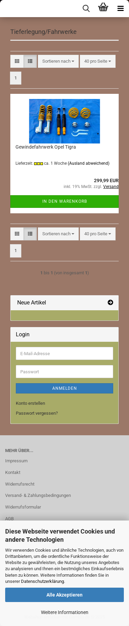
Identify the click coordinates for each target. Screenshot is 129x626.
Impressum (16, 460)
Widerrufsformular (23, 507)
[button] (17, 61)
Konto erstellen (30, 403)
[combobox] (58, 61)
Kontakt (12, 472)
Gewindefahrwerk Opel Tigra (45, 147)
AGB (9, 518)
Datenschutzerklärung (42, 581)
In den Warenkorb (64, 201)
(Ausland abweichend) (88, 163)
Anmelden (64, 388)
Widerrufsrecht (19, 484)
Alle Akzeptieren (64, 595)
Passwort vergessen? (37, 413)
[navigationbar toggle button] (120, 8)
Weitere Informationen (64, 612)
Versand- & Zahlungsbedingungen (38, 495)
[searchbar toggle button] (86, 8)
